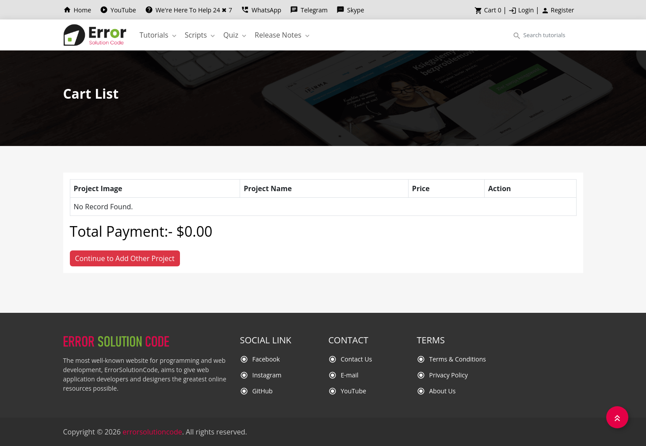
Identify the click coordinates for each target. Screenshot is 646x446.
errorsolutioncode (152, 432)
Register (557, 10)
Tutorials (159, 35)
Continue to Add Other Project (125, 258)
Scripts (201, 35)
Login (521, 10)
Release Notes (283, 35)
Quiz (235, 35)
